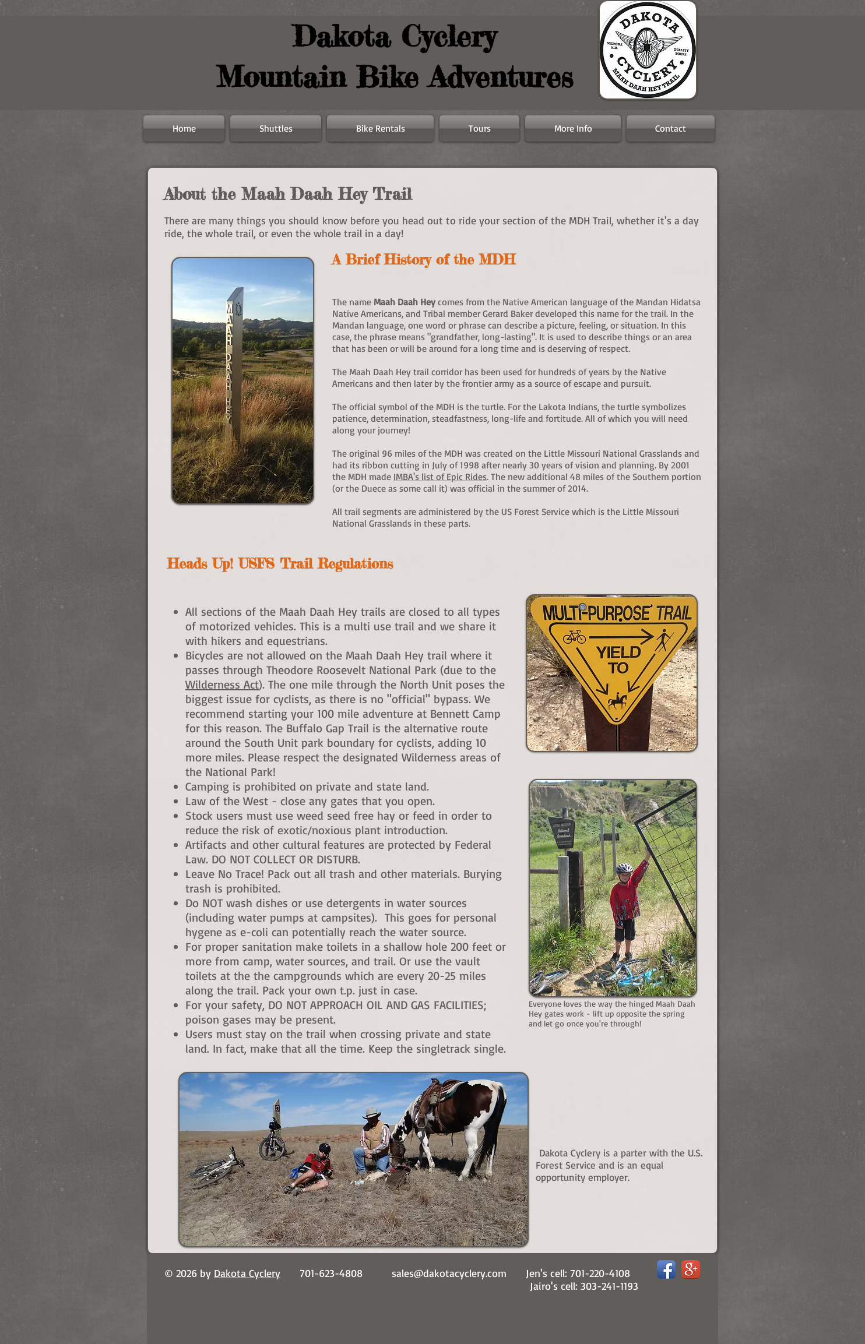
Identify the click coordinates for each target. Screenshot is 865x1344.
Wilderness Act (222, 684)
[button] (573, 128)
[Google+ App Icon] (690, 1269)
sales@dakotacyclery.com (449, 1273)
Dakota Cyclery (247, 1273)
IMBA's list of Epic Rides (440, 476)
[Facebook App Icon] (666, 1269)
